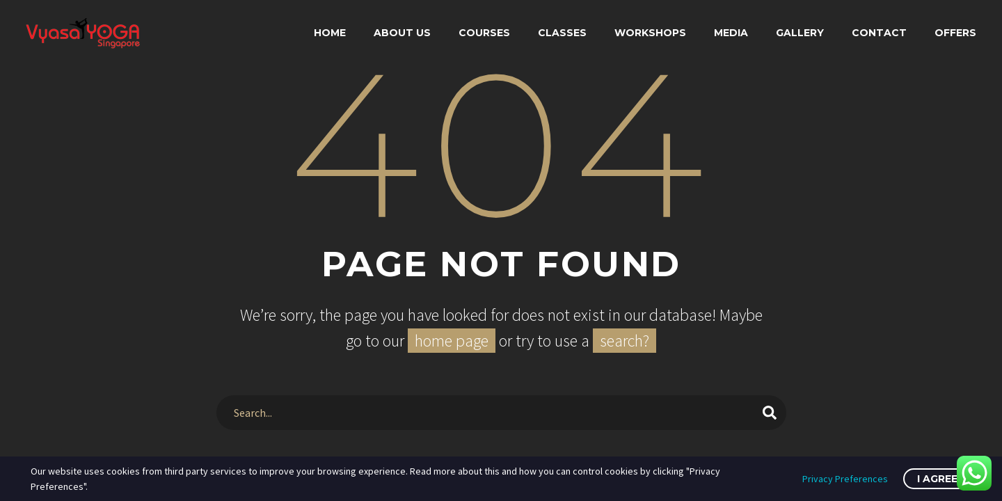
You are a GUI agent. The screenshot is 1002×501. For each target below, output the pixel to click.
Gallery (800, 32)
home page (451, 340)
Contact (879, 32)
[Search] (501, 412)
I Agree (937, 478)
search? (624, 340)
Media (731, 32)
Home (330, 32)
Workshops (650, 32)
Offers (955, 32)
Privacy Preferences (845, 478)
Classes (562, 32)
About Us (402, 32)
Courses (484, 32)
